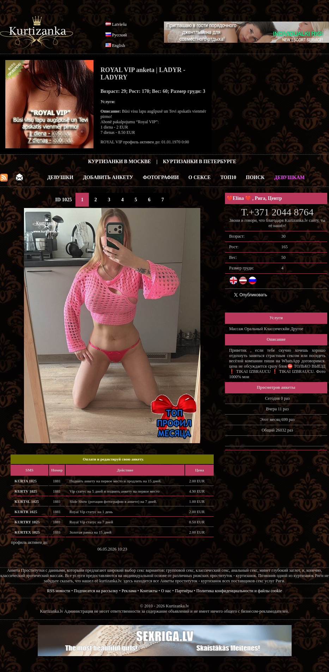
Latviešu (119, 24)
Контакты (149, 590)
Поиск (255, 177)
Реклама (129, 590)
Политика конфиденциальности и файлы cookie (239, 590)
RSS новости (59, 590)
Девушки (60, 177)
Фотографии (161, 177)
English (118, 45)
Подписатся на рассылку (96, 590)
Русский (119, 34)
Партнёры (184, 590)
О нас (166, 590)
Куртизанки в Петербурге (199, 161)
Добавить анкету (108, 177)
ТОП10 (228, 177)
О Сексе (199, 177)
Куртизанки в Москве (119, 161)
